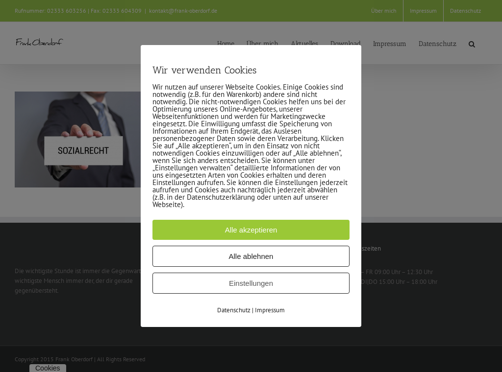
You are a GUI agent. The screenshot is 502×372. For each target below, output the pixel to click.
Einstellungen (251, 283)
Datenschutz (234, 310)
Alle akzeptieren (251, 230)
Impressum (270, 310)
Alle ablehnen (251, 256)
